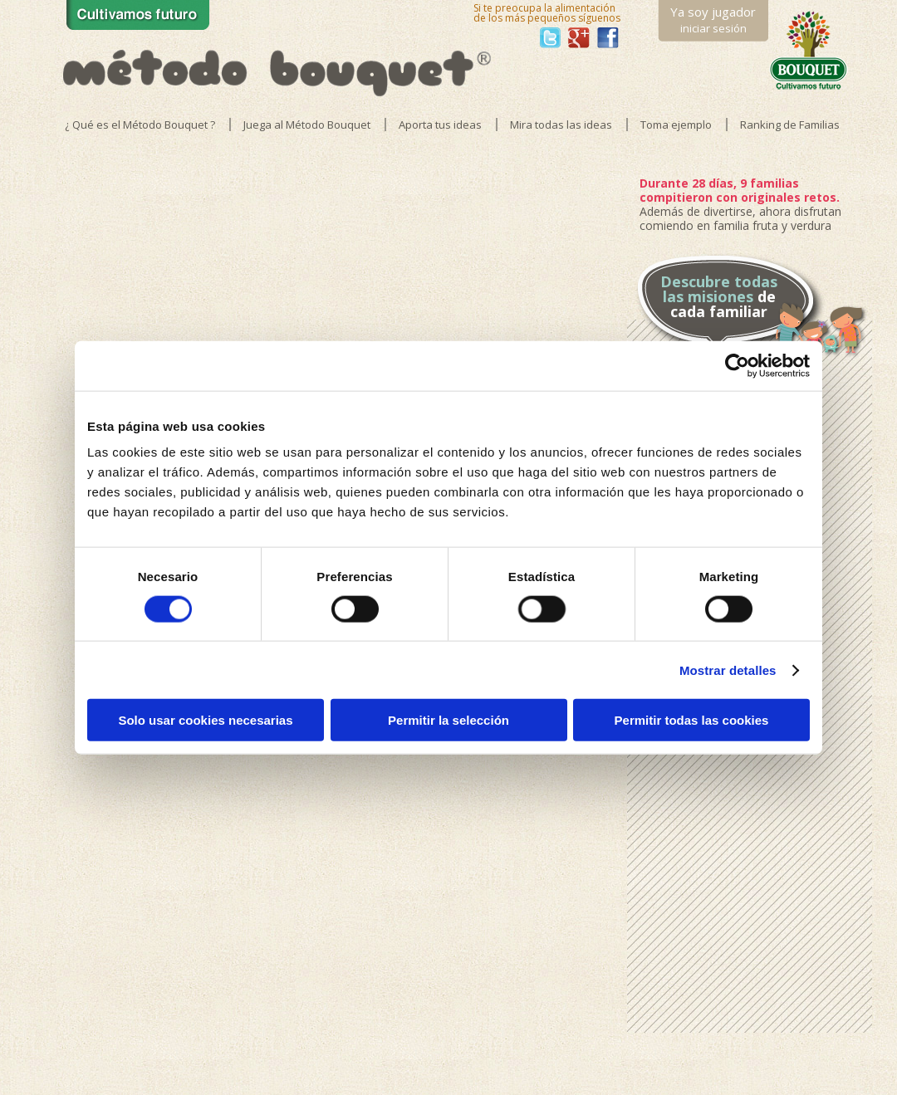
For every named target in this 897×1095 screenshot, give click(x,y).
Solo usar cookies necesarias (205, 720)
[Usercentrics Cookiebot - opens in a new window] (737, 365)
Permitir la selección (448, 720)
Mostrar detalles (728, 669)
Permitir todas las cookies (692, 720)
